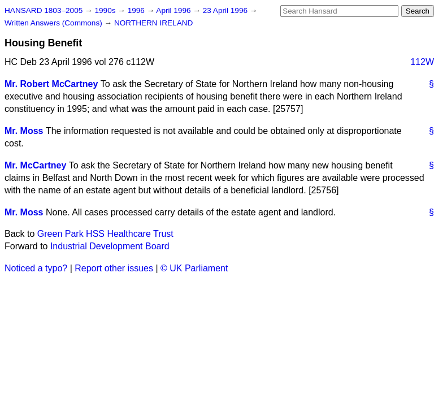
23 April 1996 (226, 10)
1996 (137, 10)
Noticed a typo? (36, 268)
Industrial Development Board (110, 246)
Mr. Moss (24, 131)
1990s (106, 10)
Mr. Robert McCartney (51, 84)
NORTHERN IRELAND (153, 23)
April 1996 (174, 10)
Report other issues (114, 268)
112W (422, 62)
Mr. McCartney (35, 165)
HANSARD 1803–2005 (44, 10)
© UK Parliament (194, 268)
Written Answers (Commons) (55, 23)
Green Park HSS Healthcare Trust (105, 234)
